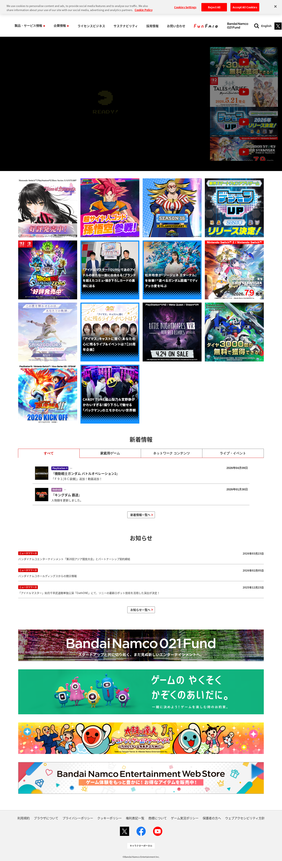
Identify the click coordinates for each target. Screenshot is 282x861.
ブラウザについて (46, 818)
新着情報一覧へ (140, 515)
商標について (157, 818)
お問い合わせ (152, 25)
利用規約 (23, 818)
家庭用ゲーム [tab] (110, 453)
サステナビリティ (110, 25)
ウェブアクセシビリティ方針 (245, 818)
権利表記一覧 (135, 818)
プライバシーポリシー (77, 818)
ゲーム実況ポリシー (185, 818)
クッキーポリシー (109, 818)
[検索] (234, 25)
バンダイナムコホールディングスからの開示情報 (141, 572)
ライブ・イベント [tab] (233, 453)
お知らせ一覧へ (140, 610)
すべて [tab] (49, 453)
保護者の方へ (212, 818)
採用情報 (133, 25)
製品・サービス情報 (26, 26)
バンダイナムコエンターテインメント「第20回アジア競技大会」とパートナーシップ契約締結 (141, 555)
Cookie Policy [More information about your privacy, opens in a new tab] (143, 5)
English (244, 26)
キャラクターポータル (141, 845)
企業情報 (53, 26)
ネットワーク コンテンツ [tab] (171, 453)
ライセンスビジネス (80, 25)
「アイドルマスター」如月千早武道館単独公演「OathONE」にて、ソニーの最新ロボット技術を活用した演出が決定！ (141, 589)
